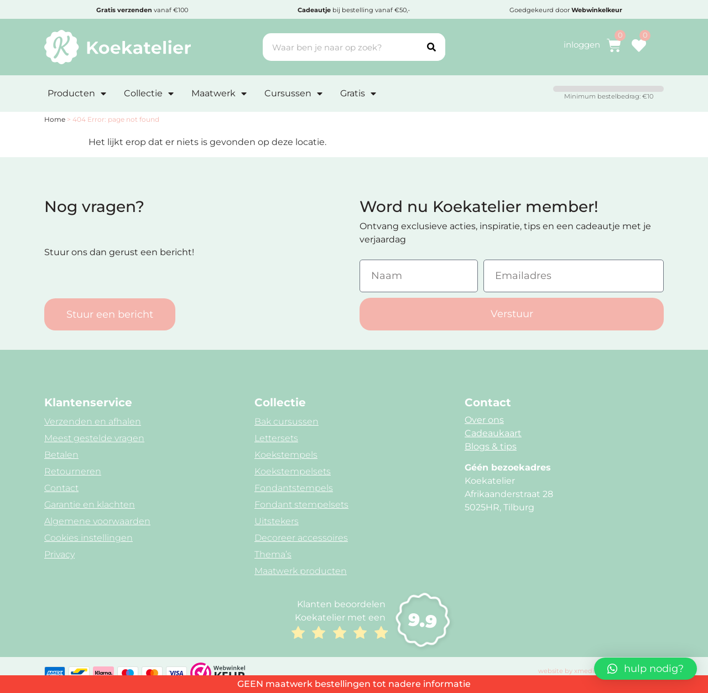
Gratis (358, 94)
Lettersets (276, 438)
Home (54, 119)
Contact (61, 488)
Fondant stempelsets (301, 504)
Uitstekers (276, 521)
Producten (77, 94)
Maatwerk (219, 94)
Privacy (59, 554)
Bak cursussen (286, 421)
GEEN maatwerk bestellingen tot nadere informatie (354, 684)
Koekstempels (285, 454)
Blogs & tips (491, 446)
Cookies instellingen (88, 537)
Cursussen (293, 94)
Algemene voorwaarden (97, 521)
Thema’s (272, 554)
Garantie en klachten (89, 504)
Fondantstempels (293, 488)
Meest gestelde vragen (94, 438)
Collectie (149, 94)
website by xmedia (568, 671)
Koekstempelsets (292, 471)
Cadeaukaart (493, 433)
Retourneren (72, 471)
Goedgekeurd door (565, 10)
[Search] (431, 47)
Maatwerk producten (300, 571)
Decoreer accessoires (301, 537)
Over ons (484, 420)
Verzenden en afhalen (92, 421)
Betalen (61, 454)
